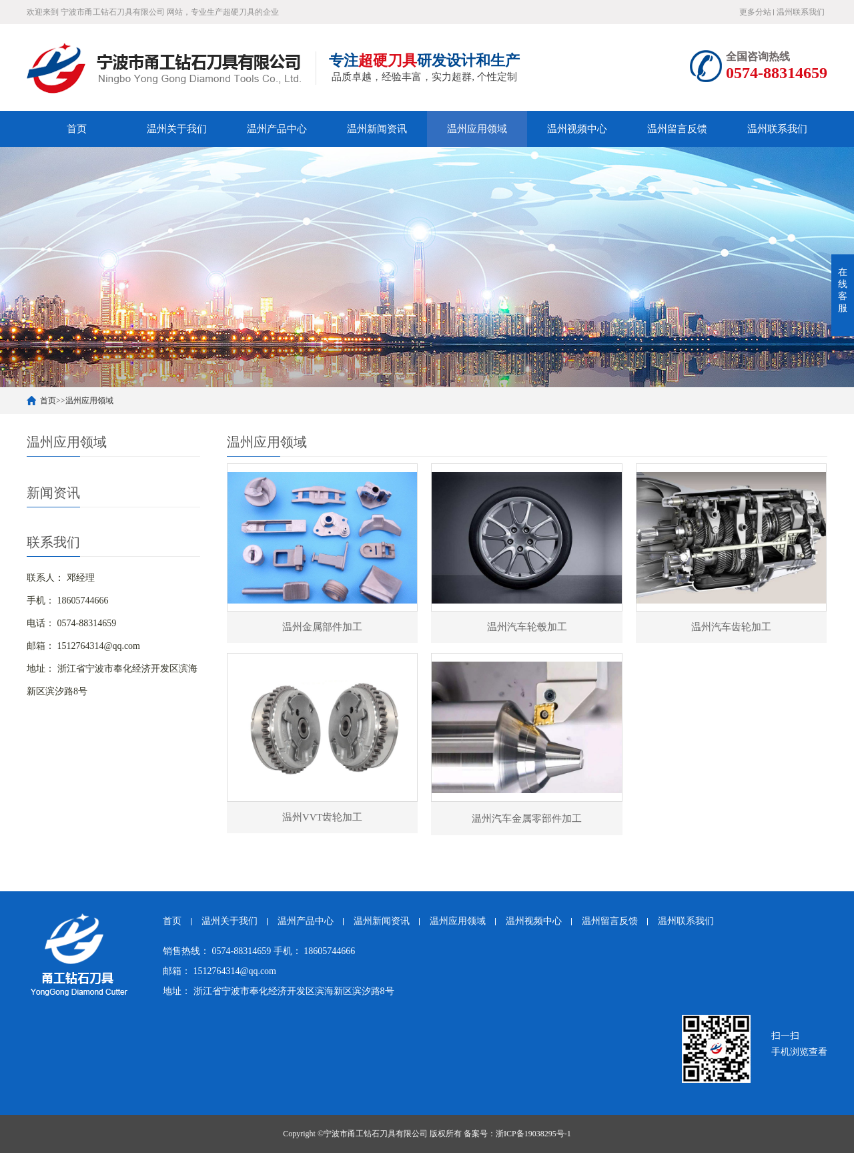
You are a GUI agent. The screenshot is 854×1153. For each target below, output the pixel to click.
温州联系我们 (801, 12)
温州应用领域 (477, 129)
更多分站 (755, 12)
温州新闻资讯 (377, 129)
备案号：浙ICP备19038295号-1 (517, 1133)
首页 (77, 129)
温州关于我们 (177, 129)
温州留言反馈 (677, 129)
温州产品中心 (277, 129)
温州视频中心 (577, 129)
